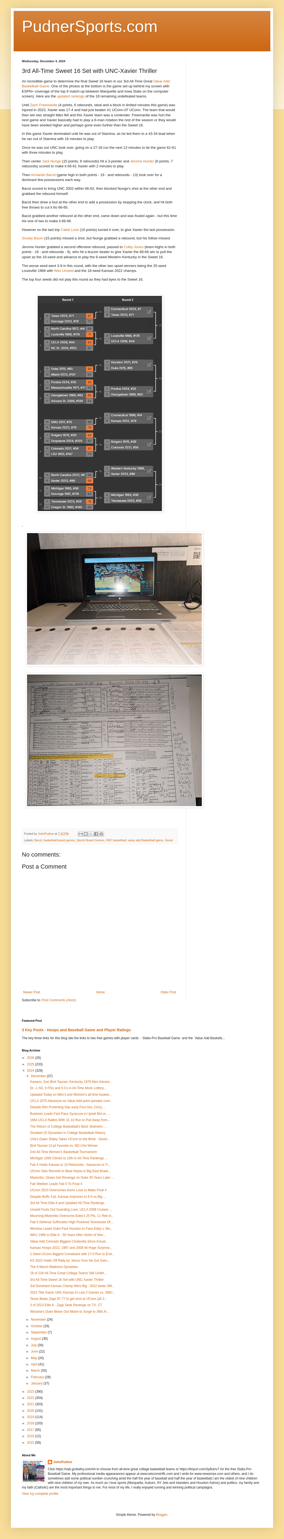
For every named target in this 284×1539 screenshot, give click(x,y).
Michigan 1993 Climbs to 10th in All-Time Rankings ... (69, 1158)
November (39, 1319)
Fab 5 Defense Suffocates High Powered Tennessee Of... (71, 1222)
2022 (31, 1398)
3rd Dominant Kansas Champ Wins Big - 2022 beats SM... (72, 1286)
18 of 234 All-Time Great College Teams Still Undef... (68, 1273)
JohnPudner (62, 1462)
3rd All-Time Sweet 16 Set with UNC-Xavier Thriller (67, 1280)
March (36, 1370)
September (39, 1332)
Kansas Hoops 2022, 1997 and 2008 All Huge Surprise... (71, 1248)
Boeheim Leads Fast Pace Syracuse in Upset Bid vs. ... (70, 1114)
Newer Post (31, 992)
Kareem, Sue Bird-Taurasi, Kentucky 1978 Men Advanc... (71, 1082)
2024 (31, 1070)
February (38, 1377)
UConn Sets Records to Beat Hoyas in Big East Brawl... (70, 1171)
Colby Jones (134, 247)
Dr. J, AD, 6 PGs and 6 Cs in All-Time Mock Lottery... (68, 1088)
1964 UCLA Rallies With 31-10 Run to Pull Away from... (70, 1120)
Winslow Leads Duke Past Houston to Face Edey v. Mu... (71, 1229)
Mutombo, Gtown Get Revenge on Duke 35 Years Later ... (72, 1177)
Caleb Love (70, 230)
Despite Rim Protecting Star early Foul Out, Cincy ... (68, 1107)
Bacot (38, 840)
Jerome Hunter (142, 161)
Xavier (169, 840)
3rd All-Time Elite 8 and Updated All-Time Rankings (67, 1203)
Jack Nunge (51, 161)
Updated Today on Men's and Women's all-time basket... (71, 1095)
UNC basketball (116, 840)
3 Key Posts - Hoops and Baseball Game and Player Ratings (76, 1030)
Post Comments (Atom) (59, 1000)
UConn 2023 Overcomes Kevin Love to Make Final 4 (68, 1190)
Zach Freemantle (43, 105)
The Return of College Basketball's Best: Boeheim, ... (68, 1126)
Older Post (168, 992)
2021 (31, 1404)
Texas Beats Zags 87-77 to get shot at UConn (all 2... (68, 1299)
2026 (31, 1058)
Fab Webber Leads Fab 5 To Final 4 (56, 1184)
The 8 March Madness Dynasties (54, 1267)
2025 (31, 1064)
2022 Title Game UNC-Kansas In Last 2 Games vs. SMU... (72, 1292)
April (34, 1364)
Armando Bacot (43, 175)
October (37, 1326)
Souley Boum (32, 238)
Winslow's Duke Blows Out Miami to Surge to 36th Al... (69, 1312)
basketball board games (59, 840)
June (35, 1351)
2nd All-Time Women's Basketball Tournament (63, 1152)
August (36, 1339)
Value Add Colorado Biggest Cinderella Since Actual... (69, 1241)
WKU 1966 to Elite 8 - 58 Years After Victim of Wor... (68, 1235)
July (34, 1345)
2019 (31, 1417)
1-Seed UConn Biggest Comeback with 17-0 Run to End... (72, 1254)
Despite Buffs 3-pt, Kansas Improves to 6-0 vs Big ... (68, 1197)
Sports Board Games (90, 840)
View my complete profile (40, 1494)
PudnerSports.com (90, 26)
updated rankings (70, 96)
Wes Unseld (63, 271)
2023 (31, 1392)
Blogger (161, 1515)
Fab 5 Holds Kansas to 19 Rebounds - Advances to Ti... (70, 1165)
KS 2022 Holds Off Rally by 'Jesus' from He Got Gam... (70, 1260)
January (37, 1383)
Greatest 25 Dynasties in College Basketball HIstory (67, 1133)
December (39, 1076)
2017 (31, 1430)
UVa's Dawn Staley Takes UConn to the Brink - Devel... (70, 1139)
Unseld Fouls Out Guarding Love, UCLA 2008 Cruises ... (71, 1209)
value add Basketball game (145, 840)
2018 (31, 1423)
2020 (31, 1411)
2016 (31, 1436)
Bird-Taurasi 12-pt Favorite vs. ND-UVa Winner (64, 1146)
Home (100, 992)
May (34, 1358)
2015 (31, 1443)
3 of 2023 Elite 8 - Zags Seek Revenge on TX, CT (66, 1305)
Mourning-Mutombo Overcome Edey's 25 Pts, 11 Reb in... (72, 1216)
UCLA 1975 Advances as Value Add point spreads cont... (71, 1101)
